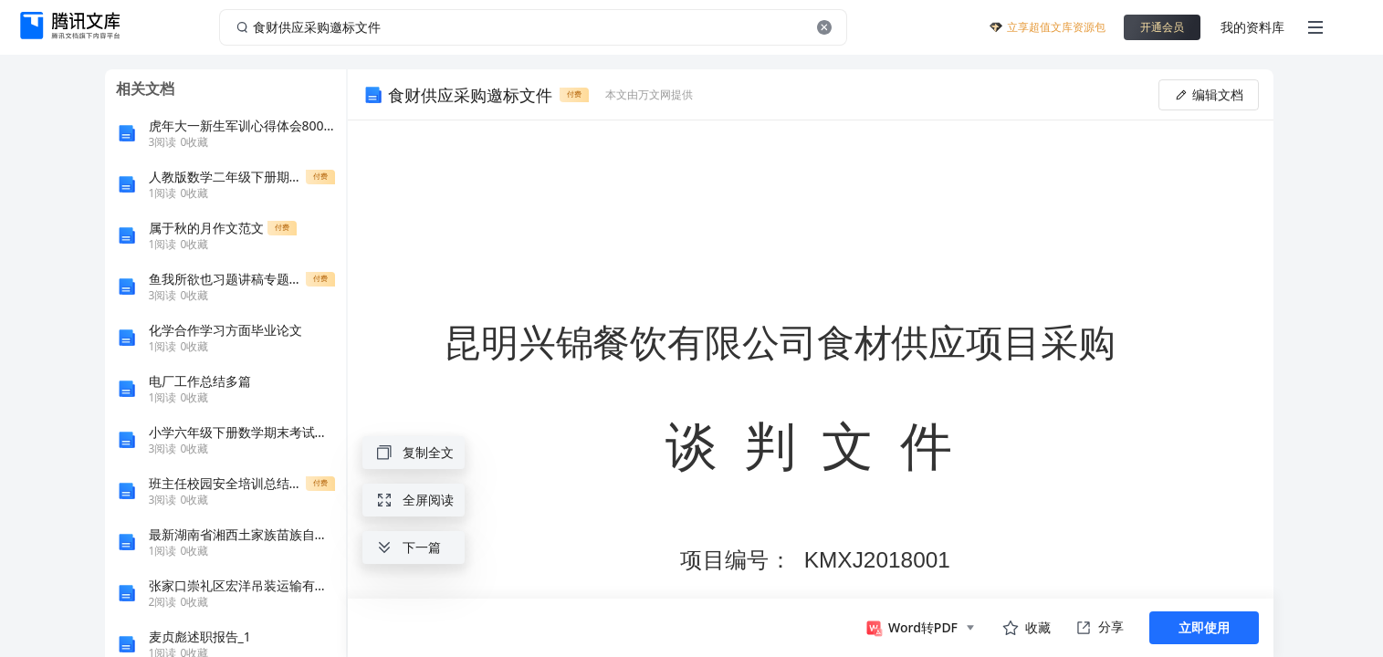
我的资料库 (1252, 27)
